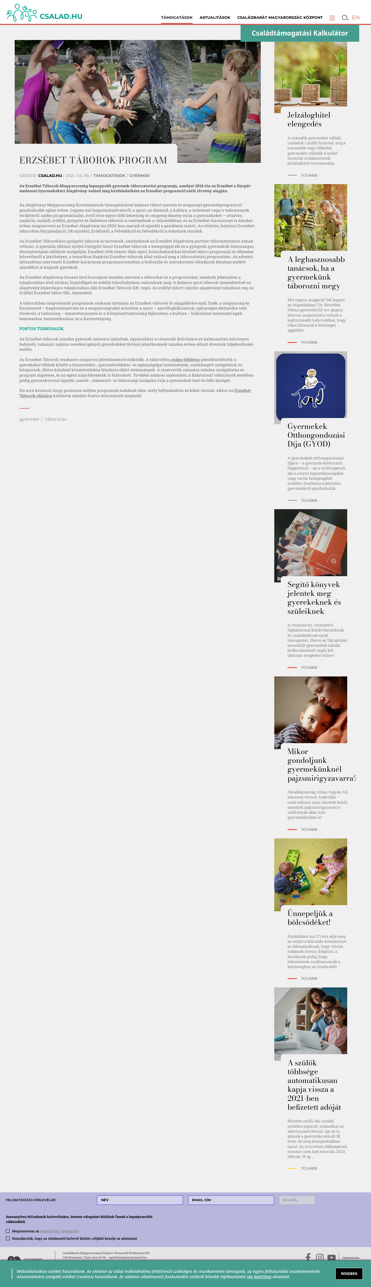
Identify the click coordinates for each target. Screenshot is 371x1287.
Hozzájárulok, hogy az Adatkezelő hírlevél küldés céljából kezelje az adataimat (74, 1238)
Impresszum (350, 1258)
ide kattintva (259, 1276)
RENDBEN (349, 1273)
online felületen (185, 359)
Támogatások (177, 17)
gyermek (29, 419)
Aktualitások (215, 17)
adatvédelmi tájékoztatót (59, 1231)
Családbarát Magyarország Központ (280, 17)
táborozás (55, 419)
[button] (332, 17)
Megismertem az (45, 1231)
